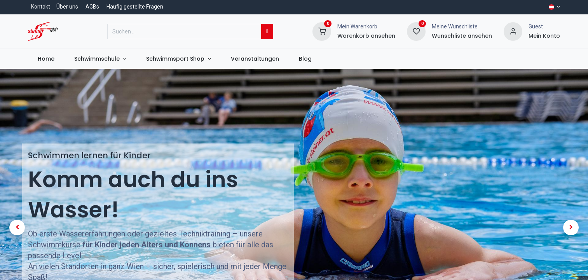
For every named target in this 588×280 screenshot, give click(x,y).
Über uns (67, 7)
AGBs (92, 7)
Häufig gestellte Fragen (134, 7)
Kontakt (40, 7)
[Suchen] (267, 31)
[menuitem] (46, 59)
